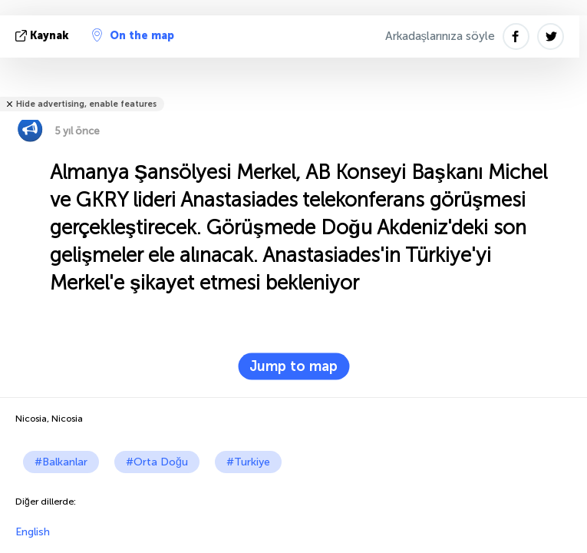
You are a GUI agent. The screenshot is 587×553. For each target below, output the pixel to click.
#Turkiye (248, 462)
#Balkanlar (61, 462)
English (32, 531)
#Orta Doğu (157, 462)
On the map (133, 35)
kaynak (43, 35)
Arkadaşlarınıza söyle (440, 36)
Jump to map (293, 366)
